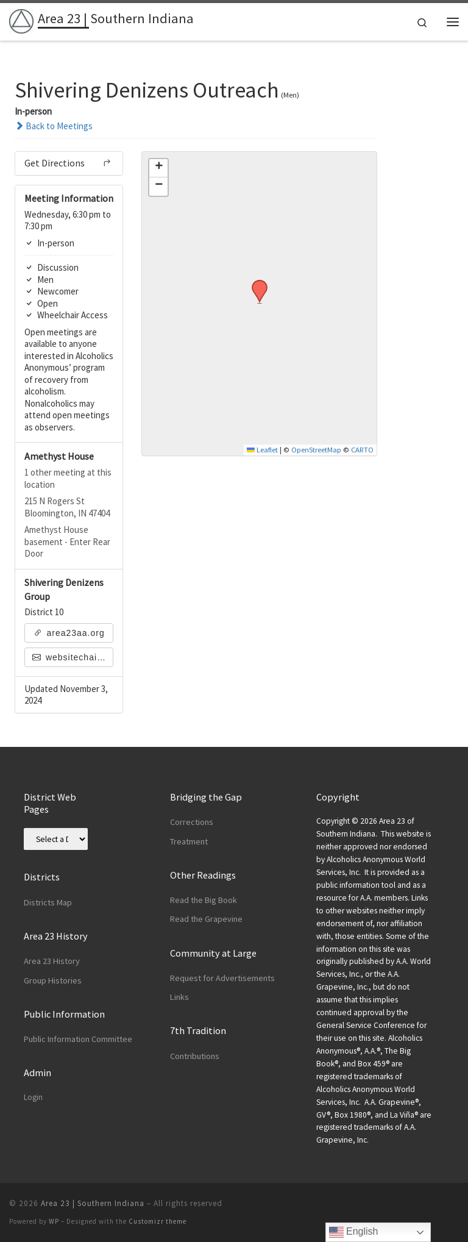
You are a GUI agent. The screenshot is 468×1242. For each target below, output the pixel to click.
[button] (255, 283)
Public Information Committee (78, 1038)
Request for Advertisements (222, 978)
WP (54, 1221)
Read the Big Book (203, 899)
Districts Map (48, 902)
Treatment (189, 841)
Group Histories (53, 980)
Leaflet (262, 449)
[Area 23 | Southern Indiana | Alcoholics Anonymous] (21, 20)
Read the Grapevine (206, 918)
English (353, 1232)
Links (179, 996)
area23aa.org (69, 633)
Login (33, 1097)
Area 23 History (52, 960)
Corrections (191, 821)
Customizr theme (157, 1221)
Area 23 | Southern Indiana (92, 1203)
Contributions (194, 1056)
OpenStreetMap (316, 449)
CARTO (362, 449)
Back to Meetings (54, 126)
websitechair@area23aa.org (72, 657)
